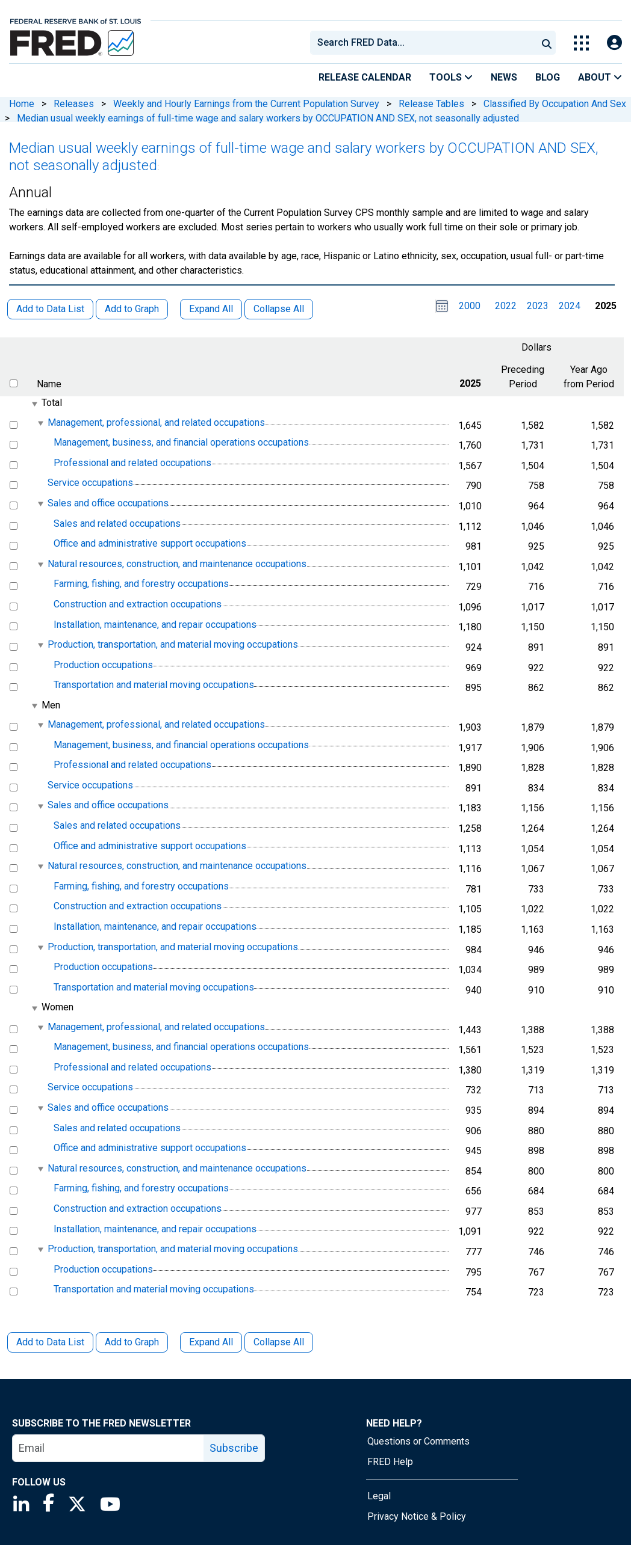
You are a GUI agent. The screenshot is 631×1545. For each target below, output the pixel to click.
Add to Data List (50, 1342)
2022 (506, 306)
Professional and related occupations (132, 462)
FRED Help (390, 1461)
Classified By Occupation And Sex (554, 103)
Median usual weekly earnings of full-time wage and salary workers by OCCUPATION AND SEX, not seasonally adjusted (268, 118)
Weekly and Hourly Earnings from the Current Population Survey (246, 103)
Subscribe (234, 1448)
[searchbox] (425, 43)
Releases (74, 103)
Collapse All (278, 1342)
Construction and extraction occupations (138, 604)
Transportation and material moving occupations (154, 684)
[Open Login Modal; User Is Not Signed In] (614, 43)
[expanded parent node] (34, 403)
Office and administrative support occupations (150, 543)
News (504, 77)
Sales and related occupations (117, 523)
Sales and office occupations (108, 503)
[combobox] (422, 43)
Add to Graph (132, 1342)
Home (21, 103)
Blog (547, 77)
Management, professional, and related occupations (156, 422)
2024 (569, 306)
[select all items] (13, 383)
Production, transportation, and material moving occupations (173, 644)
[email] (108, 1448)
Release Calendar (365, 77)
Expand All (211, 1342)
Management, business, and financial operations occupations (181, 442)
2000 (469, 306)
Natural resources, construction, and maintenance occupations (177, 564)
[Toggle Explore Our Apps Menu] (581, 43)
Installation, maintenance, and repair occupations (155, 624)
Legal (379, 1496)
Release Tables (431, 103)
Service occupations (90, 483)
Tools (451, 77)
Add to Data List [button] (50, 309)
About (600, 77)
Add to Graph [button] (132, 309)
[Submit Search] (547, 43)
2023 (538, 306)
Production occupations (103, 665)
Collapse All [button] (278, 309)
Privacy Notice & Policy (416, 1516)
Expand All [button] (211, 309)
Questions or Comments (418, 1441)
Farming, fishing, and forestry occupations (141, 584)
